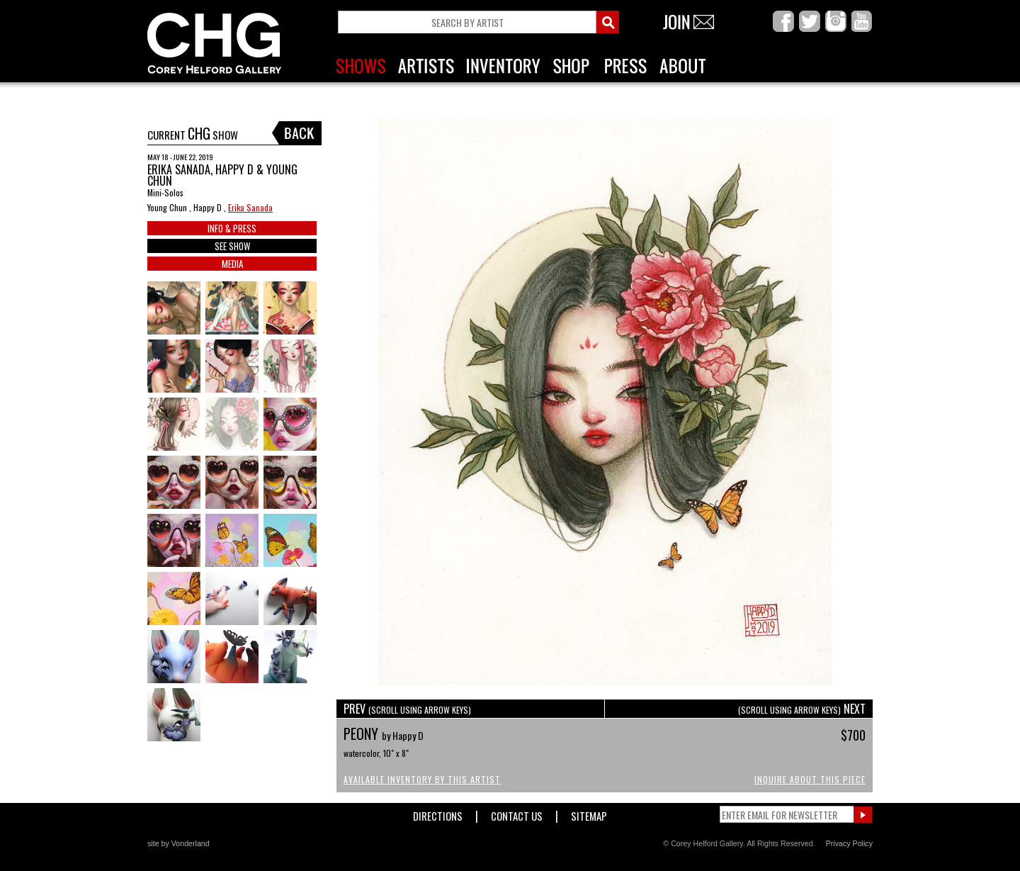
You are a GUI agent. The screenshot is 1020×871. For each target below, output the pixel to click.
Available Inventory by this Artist (422, 779)
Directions (438, 813)
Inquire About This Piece (810, 779)
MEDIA (232, 264)
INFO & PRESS (232, 228)
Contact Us (517, 813)
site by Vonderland (178, 843)
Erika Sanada (250, 207)
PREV (407, 708)
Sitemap (589, 813)
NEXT (802, 708)
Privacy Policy (849, 843)
